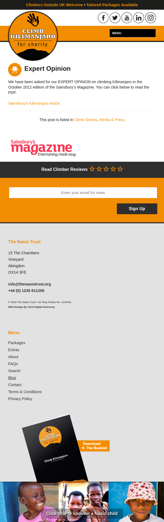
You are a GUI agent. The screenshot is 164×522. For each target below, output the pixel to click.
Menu (116, 33)
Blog (12, 378)
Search (14, 371)
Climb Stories (85, 120)
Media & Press (112, 120)
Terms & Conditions (25, 392)
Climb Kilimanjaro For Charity (33, 36)
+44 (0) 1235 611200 (26, 290)
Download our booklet (65, 448)
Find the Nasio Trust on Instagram (150, 17)
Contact (15, 385)
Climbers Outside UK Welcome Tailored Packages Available (82, 5)
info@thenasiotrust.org (29, 284)
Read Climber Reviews (82, 169)
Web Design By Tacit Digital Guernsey (31, 306)
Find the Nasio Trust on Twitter (115, 17)
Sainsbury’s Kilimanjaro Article (34, 103)
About (13, 357)
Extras (13, 350)
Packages (16, 343)
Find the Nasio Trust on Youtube (126, 17)
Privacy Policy (20, 399)
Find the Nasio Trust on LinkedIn (138, 17)
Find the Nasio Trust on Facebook (103, 17)
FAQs (13, 364)
